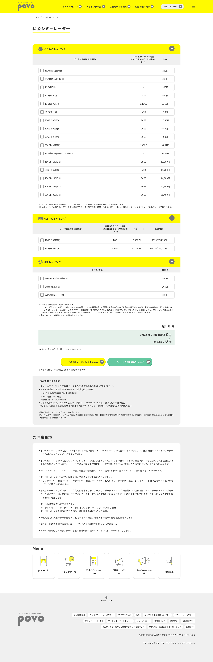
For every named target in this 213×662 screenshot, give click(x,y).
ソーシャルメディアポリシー (120, 621)
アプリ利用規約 (124, 615)
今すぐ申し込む (170, 6)
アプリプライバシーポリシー (101, 615)
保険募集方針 (187, 621)
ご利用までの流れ (118, 6)
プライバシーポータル (94, 621)
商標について (160, 621)
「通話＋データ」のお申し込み (83, 361)
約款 (138, 615)
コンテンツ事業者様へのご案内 (157, 615)
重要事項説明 (79, 615)
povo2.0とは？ (70, 6)
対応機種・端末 (142, 6)
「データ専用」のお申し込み (130, 361)
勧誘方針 (174, 621)
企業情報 (189, 627)
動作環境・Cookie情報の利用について (165, 627)
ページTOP (106, 600)
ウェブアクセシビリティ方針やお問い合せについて (123, 627)
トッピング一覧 (93, 6)
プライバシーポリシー (184, 615)
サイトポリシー (143, 621)
